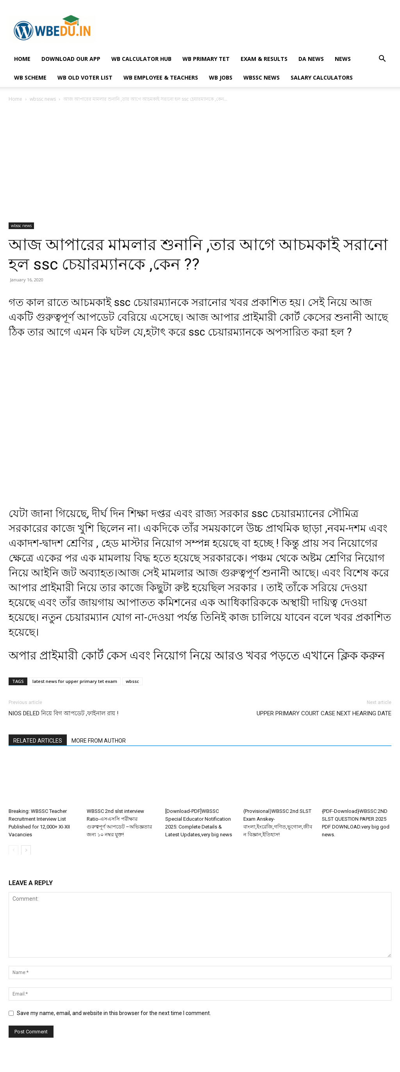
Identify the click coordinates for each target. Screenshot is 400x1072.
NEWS (343, 58)
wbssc (132, 681)
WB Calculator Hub (141, 58)
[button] (382, 59)
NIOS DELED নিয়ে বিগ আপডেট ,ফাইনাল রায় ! (63, 713)
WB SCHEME (30, 77)
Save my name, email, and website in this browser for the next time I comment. (114, 1013)
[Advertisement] (200, 164)
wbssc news (261, 77)
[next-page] (26, 850)
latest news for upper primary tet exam (74, 681)
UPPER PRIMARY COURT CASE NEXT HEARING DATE (324, 713)
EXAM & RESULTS (264, 58)
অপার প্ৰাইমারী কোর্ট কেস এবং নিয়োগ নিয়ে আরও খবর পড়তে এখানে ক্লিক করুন (197, 655)
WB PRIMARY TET (206, 58)
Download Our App (70, 58)
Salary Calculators (322, 77)
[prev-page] (13, 850)
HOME (22, 58)
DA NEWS (311, 58)
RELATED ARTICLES (37, 741)
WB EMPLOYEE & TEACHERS (160, 77)
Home (15, 99)
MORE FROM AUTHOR (98, 741)
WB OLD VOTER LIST (84, 77)
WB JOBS (220, 77)
